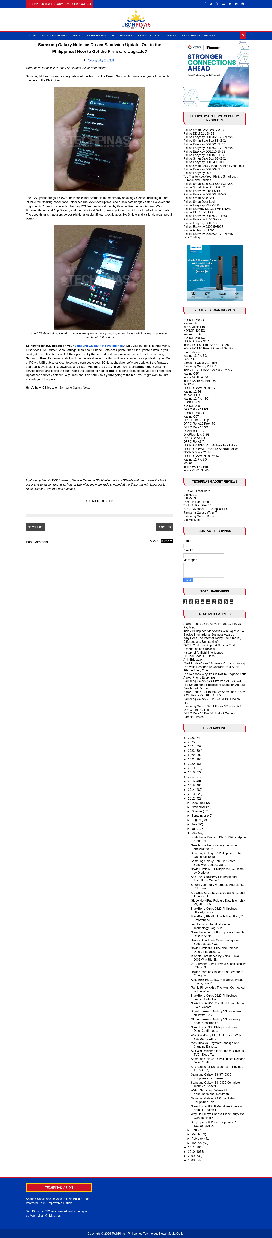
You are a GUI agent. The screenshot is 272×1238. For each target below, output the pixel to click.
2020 (191, 763)
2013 (191, 794)
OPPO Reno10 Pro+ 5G (199, 423)
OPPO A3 (189, 359)
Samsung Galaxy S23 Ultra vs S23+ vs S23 (212, 706)
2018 (191, 772)
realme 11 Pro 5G (195, 459)
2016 (191, 781)
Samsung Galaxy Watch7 (200, 512)
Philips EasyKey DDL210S (201, 223)
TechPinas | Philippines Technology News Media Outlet (148, 1233)
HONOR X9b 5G (194, 413)
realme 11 (190, 463)
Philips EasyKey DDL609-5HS (203, 169)
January (197, 1143)
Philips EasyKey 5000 (197, 173)
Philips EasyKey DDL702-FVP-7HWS (208, 137)
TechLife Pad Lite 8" (196, 501)
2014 (191, 789)
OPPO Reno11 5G (195, 409)
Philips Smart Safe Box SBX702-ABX (208, 183)
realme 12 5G (192, 391)
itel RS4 (188, 384)
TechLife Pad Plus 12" (197, 505)
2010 (191, 1151)
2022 (191, 755)
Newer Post (35, 526)
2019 (191, 768)
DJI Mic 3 (189, 498)
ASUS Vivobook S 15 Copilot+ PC (205, 509)
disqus (154, 541)
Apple (76, 35)
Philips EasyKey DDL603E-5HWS (205, 215)
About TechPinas (54, 35)
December (199, 802)
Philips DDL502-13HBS (198, 133)
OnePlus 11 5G (193, 431)
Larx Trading (191, 237)
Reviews (126, 35)
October (197, 811)
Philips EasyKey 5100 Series (202, 219)
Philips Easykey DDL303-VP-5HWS (207, 208)
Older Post (165, 526)
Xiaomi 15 (190, 323)
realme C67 (191, 416)
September (199, 815)
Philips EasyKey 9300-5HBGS (203, 226)
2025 (191, 742)
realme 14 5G (192, 334)
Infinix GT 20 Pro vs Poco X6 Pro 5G (207, 370)
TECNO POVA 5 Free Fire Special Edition (211, 448)
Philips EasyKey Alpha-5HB (201, 190)
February (198, 1138)
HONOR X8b (191, 405)
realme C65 (191, 373)
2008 (191, 1160)
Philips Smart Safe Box (198, 198)
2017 (191, 776)
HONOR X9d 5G (194, 319)
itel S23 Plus (191, 395)
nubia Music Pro (194, 327)
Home (33, 35)
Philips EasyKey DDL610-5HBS (204, 151)
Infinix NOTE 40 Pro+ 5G (199, 380)
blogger (166, 541)
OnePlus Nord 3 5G (196, 434)
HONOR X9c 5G (194, 337)
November (199, 807)
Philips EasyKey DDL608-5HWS (204, 194)
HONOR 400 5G (194, 330)
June (195, 828)
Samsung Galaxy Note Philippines (98, 345)
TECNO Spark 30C (196, 341)
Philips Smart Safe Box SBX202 (204, 158)
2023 (191, 750)
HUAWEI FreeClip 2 (196, 491)
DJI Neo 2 (190, 494)
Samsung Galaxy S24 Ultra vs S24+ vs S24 (212, 681)
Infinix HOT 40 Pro (195, 466)
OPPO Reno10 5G (195, 427)
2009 (191, 1156)
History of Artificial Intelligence (203, 652)
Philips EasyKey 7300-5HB (201, 205)
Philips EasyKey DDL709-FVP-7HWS (208, 233)
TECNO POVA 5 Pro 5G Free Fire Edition (210, 445)
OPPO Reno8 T (193, 441)
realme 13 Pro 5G (195, 355)
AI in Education (193, 659)
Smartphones (96, 35)
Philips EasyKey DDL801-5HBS (204, 144)
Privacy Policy (148, 35)
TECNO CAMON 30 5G (199, 388)
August (197, 820)
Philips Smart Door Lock (199, 201)
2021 (191, 759)
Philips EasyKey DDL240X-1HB (204, 162)
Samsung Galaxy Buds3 (199, 516)
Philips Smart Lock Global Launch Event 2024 (213, 165)
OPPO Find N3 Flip (196, 420)
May (195, 833)
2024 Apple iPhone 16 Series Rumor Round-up (214, 663)
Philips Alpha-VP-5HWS (199, 230)
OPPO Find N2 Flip (196, 709)
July (195, 824)
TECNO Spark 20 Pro (197, 452)
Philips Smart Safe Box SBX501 (204, 130)
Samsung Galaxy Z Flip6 (199, 366)
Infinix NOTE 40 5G (196, 377)
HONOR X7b (191, 402)
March (196, 1134)
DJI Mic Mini (191, 519)
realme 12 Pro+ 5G (196, 398)
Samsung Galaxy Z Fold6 (200, 362)
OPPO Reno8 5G (194, 438)
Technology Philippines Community (191, 35)
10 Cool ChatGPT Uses (199, 656)
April (195, 1130)
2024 (191, 746)
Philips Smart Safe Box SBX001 (204, 187)
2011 (191, 1147)
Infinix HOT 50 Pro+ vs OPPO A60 (206, 344)
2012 (191, 798)
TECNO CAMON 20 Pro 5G (201, 456)
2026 (191, 737)
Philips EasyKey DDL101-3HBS (204, 155)
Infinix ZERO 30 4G (196, 470)
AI (113, 35)
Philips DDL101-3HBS (198, 212)
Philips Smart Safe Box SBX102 (204, 140)
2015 (191, 785)
